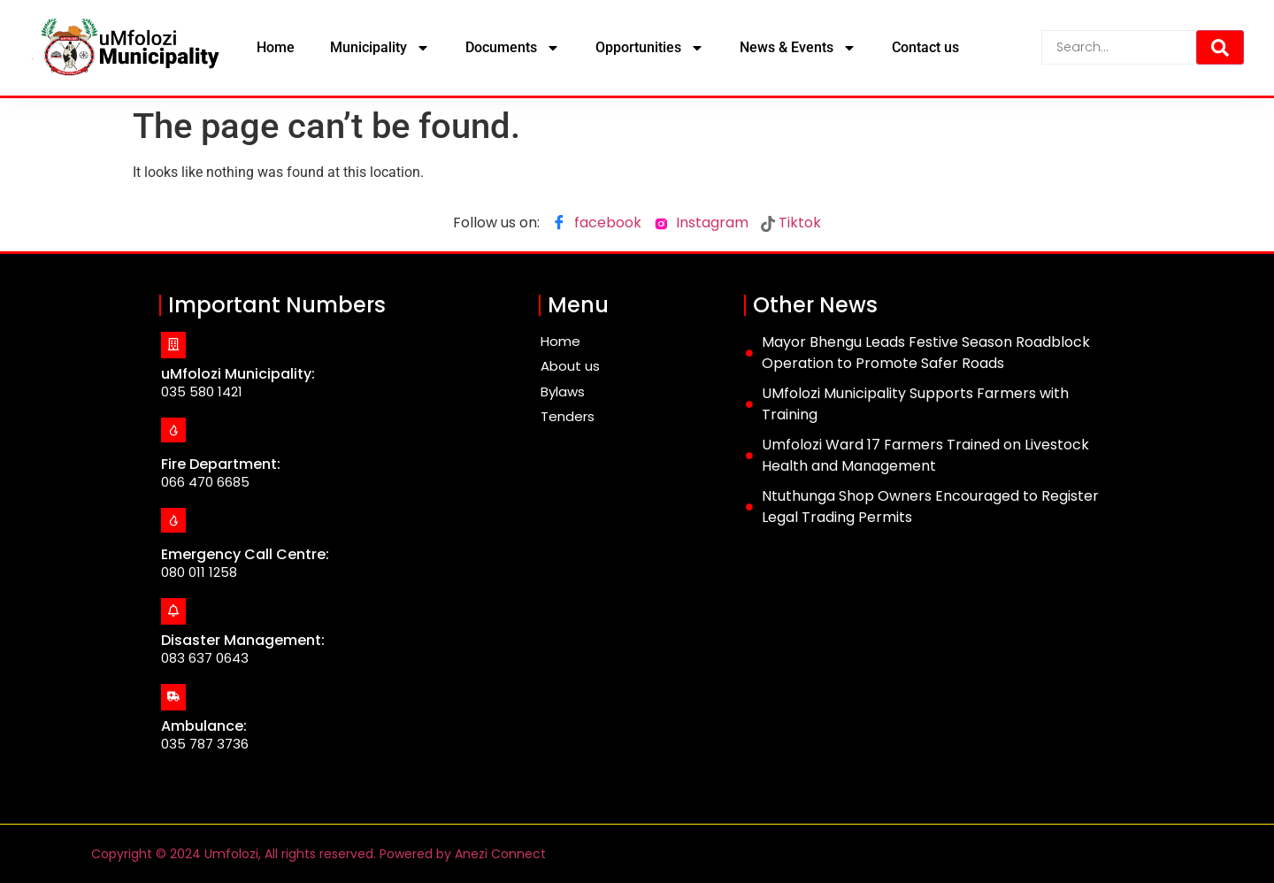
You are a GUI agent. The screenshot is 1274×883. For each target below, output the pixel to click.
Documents (512, 48)
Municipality (380, 48)
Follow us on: (496, 222)
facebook (596, 224)
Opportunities (649, 48)
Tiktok (791, 222)
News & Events (798, 48)
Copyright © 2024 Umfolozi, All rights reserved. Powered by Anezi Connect (318, 854)
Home (276, 47)
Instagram (701, 222)
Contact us (925, 47)
